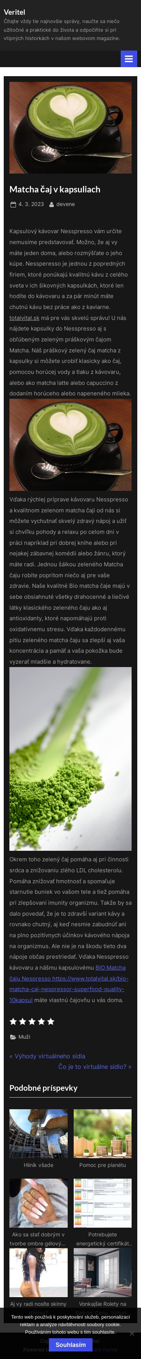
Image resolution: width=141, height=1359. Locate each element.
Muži (24, 1037)
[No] (131, 1333)
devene (65, 203)
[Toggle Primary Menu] (129, 59)
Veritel (14, 12)
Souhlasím (71, 1344)
